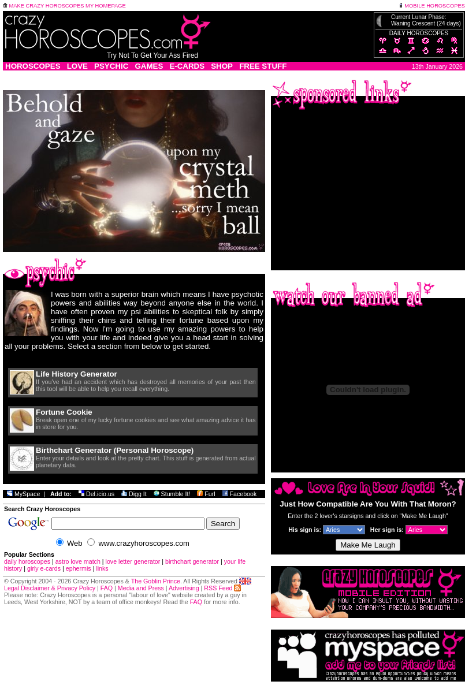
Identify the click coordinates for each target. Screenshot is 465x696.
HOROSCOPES (33, 66)
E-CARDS (186, 66)
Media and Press (141, 588)
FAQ (107, 588)
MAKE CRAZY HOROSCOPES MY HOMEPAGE (64, 6)
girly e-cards (44, 568)
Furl (206, 493)
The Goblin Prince (155, 581)
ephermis (78, 568)
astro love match (78, 561)
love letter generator (133, 561)
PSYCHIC (111, 66)
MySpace (23, 493)
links (102, 568)
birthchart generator (192, 561)
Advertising (184, 588)
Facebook (239, 493)
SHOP (222, 66)
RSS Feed (222, 588)
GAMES (149, 66)
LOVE (77, 66)
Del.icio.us (96, 493)
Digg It (134, 493)
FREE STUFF (263, 66)
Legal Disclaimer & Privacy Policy (49, 588)
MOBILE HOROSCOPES (432, 6)
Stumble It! (172, 493)
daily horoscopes (27, 561)
